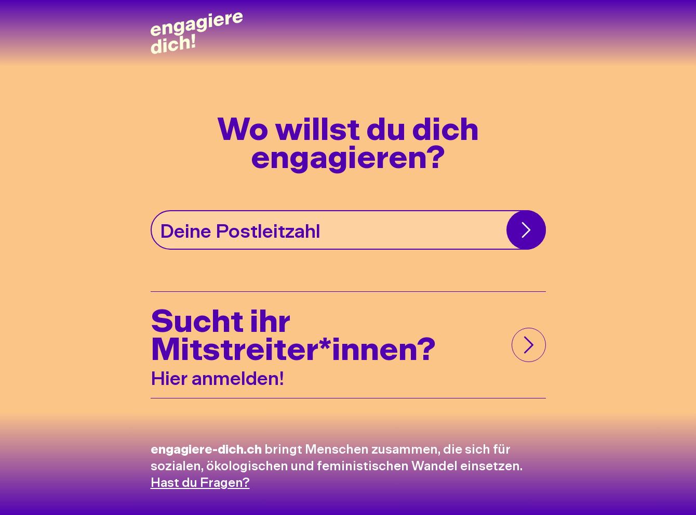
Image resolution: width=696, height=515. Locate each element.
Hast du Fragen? (200, 481)
